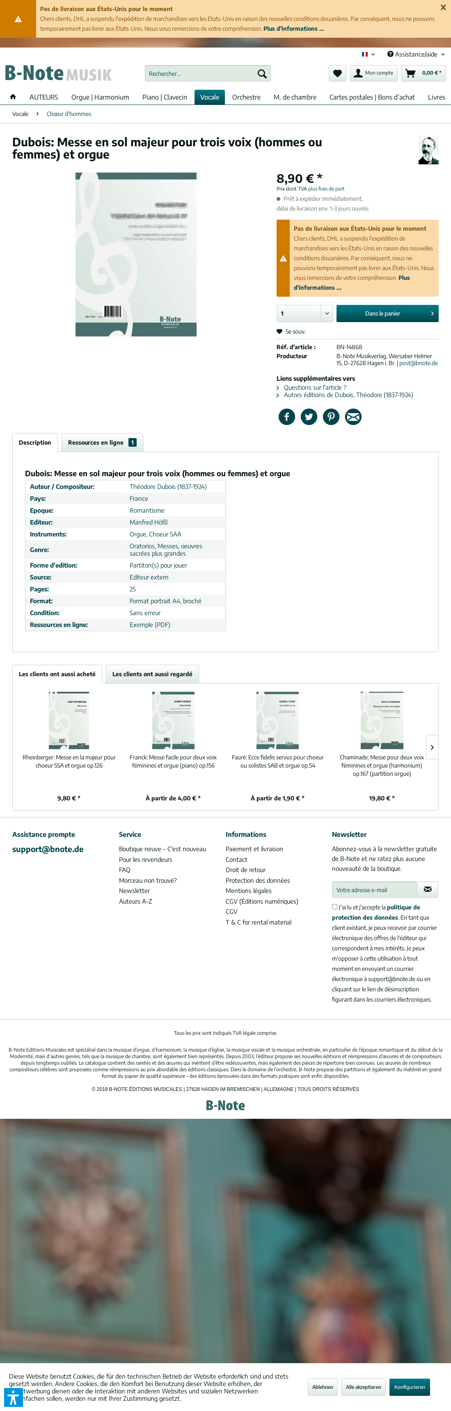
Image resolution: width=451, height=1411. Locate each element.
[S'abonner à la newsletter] (427, 890)
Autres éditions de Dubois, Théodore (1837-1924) (345, 394)
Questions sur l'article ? (311, 387)
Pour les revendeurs (145, 859)
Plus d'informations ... (293, 28)
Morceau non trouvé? (148, 880)
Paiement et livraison (254, 848)
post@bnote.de (418, 362)
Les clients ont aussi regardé (152, 673)
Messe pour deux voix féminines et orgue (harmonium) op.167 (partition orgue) (382, 765)
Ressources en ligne (102, 442)
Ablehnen (322, 1387)
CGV (232, 911)
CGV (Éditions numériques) (262, 901)
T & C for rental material (258, 922)
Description (35, 442)
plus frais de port (326, 189)
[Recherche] (262, 73)
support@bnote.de (48, 849)
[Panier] (423, 73)
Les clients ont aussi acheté (57, 673)
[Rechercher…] (208, 73)
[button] (13, 1397)
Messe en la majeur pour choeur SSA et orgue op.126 (69, 761)
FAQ (124, 869)
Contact (236, 859)
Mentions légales (249, 890)
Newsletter (134, 890)
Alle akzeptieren (363, 1387)
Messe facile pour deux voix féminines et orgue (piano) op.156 (173, 761)
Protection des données (258, 880)
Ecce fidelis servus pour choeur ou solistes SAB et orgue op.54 (278, 761)
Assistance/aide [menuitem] (413, 54)
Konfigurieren (409, 1387)
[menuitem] (208, 73)
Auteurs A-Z (135, 901)
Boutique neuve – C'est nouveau (162, 848)
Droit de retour (246, 869)
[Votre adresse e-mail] (374, 890)
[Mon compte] (374, 73)
